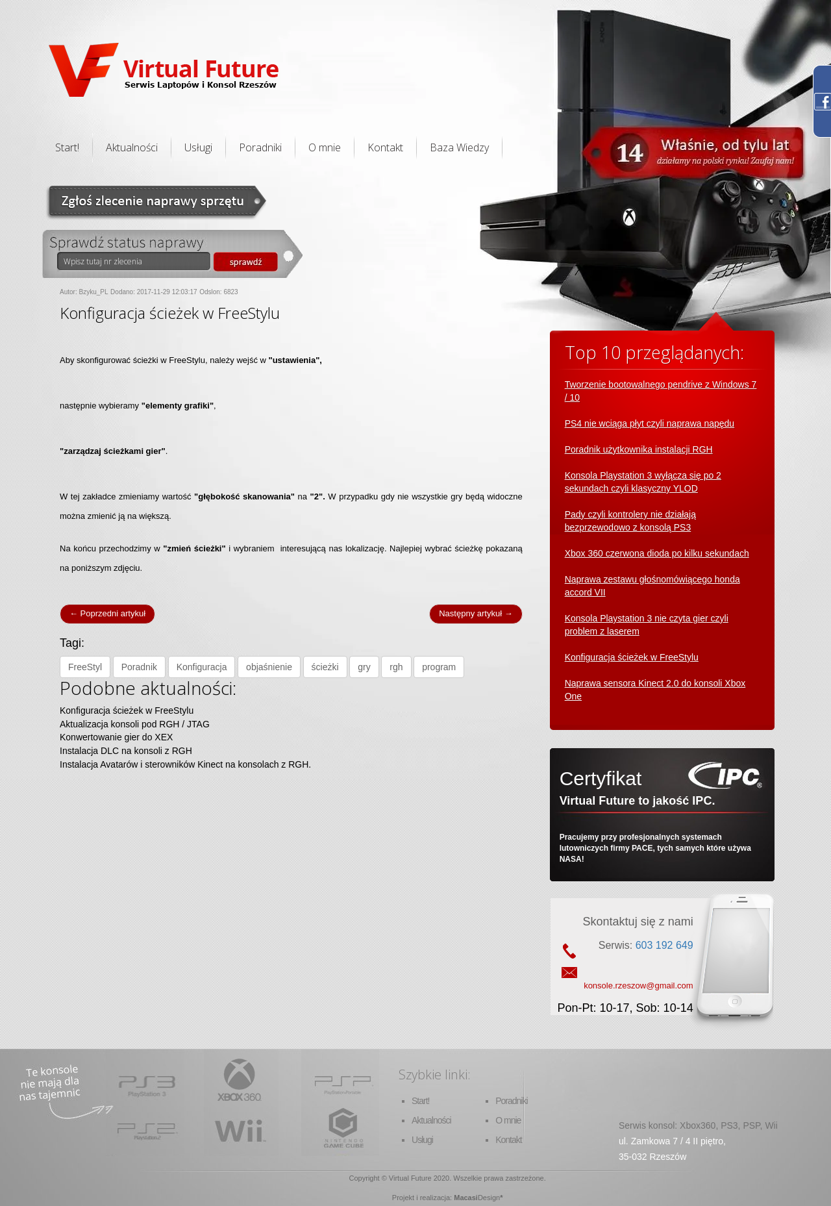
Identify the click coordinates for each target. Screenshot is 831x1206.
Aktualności (132, 147)
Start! (67, 147)
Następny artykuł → (475, 613)
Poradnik (139, 667)
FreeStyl (85, 667)
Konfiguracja (202, 667)
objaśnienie (269, 667)
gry (364, 667)
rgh (396, 667)
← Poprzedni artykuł (107, 613)
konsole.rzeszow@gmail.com (638, 985)
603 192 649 (664, 945)
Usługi (198, 147)
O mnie (324, 147)
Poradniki (260, 147)
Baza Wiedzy (459, 147)
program (439, 667)
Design (489, 1197)
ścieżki (325, 667)
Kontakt (385, 147)
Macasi (466, 1197)
